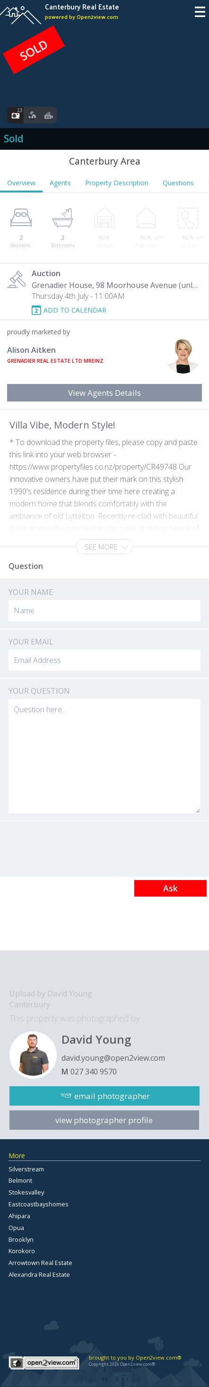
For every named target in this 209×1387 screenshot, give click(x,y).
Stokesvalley (26, 1192)
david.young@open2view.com (113, 1058)
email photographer (112, 1095)
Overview (21, 182)
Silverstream (26, 1169)
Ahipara (19, 1216)
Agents (60, 182)
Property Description (116, 182)
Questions (178, 182)
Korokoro (22, 1251)
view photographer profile (104, 1120)
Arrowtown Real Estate (40, 1262)
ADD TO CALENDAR (75, 309)
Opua (16, 1227)
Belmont (20, 1180)
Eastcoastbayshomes (39, 1204)
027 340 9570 (93, 1071)
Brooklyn (21, 1239)
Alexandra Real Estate (39, 1274)
